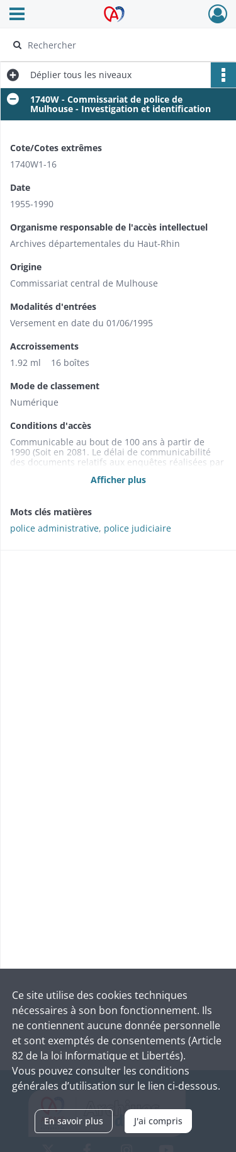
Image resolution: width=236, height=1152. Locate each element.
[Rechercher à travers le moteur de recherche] (117, 44)
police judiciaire (137, 528)
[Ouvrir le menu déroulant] (17, 15)
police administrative (54, 528)
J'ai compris (158, 1121)
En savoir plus (73, 1121)
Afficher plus (118, 480)
